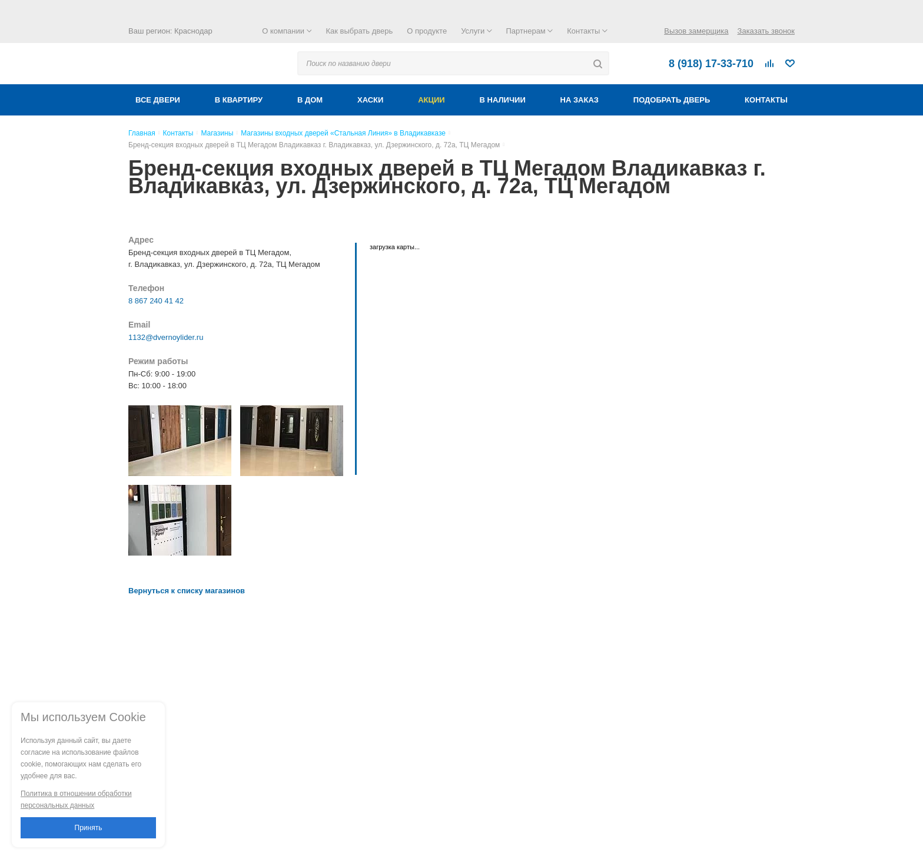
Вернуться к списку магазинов (186, 590)
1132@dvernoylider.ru (165, 337)
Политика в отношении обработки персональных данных (76, 799)
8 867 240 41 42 (156, 300)
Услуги (476, 31)
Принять (88, 828)
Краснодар (193, 31)
